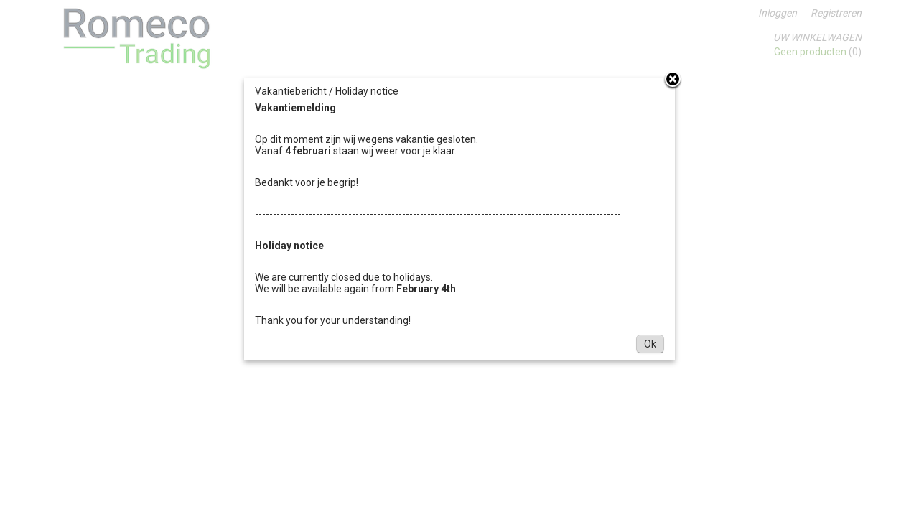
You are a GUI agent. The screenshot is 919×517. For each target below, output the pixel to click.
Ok (650, 344)
